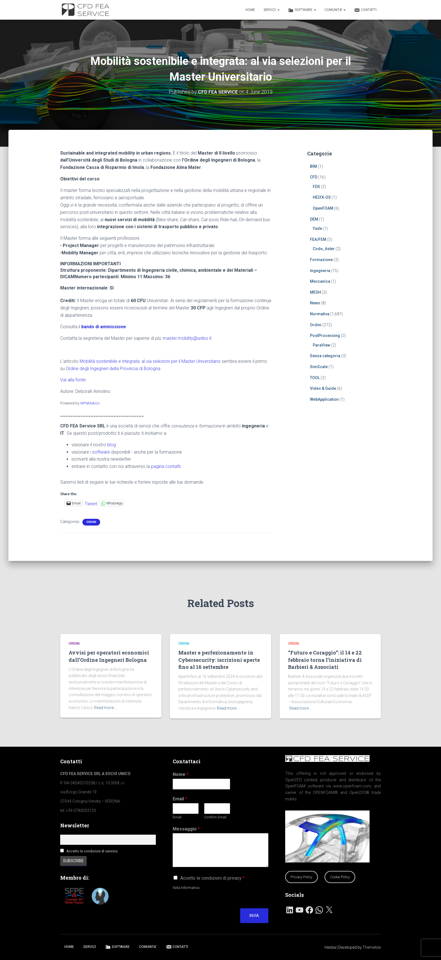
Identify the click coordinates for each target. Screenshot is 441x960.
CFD (313, 177)
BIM (313, 166)
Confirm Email (215, 817)
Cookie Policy (340, 877)
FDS (316, 186)
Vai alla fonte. (73, 379)
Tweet (91, 503)
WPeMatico (90, 403)
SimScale (319, 366)
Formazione (321, 259)
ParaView (321, 345)
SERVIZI (272, 10)
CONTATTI (365, 10)
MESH (315, 292)
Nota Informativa (186, 888)
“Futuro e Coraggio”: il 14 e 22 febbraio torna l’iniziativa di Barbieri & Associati (325, 659)
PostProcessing (325, 335)
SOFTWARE (302, 10)
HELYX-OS (322, 197)
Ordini (91, 522)
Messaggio (186, 829)
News (315, 303)
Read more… (105, 707)
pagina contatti (166, 466)
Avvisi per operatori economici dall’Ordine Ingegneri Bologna (109, 656)
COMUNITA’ (335, 10)
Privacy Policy (301, 877)
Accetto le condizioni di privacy (212, 878)
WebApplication (324, 399)
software (101, 451)
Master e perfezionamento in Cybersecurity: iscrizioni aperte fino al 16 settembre (219, 659)
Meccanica (320, 281)
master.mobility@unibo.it (187, 338)
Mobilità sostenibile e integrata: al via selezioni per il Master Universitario (150, 361)
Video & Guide (323, 388)
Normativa (319, 314)
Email (180, 798)
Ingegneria (320, 270)
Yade (317, 228)
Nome (180, 774)
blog (111, 444)
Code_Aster (324, 248)
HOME (250, 10)
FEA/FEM (318, 239)
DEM (314, 219)
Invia (254, 915)
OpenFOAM (323, 208)
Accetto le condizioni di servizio (92, 851)
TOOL (315, 377)
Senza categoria (325, 356)
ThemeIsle (372, 947)
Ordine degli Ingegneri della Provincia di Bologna (113, 368)
